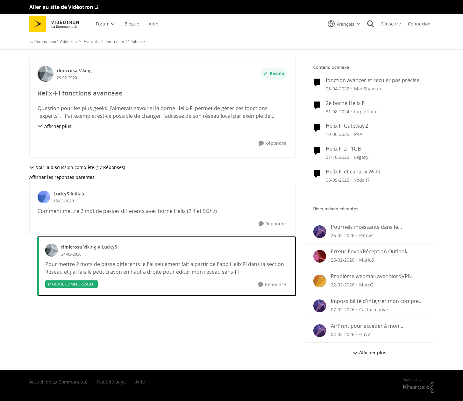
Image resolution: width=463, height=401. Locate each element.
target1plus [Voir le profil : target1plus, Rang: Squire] (366, 111)
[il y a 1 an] (337, 111)
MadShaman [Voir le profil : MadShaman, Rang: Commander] (367, 89)
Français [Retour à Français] (91, 41)
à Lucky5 (107, 247)
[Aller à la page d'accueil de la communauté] (56, 24)
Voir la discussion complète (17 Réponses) (77, 167)
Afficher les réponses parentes (62, 177)
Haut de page (111, 382)
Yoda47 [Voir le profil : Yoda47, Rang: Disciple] (362, 180)
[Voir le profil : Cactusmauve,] (319, 305)
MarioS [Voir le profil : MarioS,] (366, 260)
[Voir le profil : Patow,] (319, 231)
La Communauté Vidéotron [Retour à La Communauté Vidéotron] (53, 41)
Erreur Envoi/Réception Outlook (369, 251)
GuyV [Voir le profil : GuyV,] (364, 334)
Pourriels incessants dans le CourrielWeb (364, 227)
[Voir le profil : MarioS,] (319, 256)
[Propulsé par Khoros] (418, 385)
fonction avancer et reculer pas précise (372, 80)
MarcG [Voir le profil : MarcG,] (366, 285)
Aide (140, 382)
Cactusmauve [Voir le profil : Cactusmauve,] (373, 309)
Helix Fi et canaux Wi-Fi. (353, 171)
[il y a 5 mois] (342, 309)
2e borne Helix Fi (346, 103)
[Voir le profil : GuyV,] (319, 330)
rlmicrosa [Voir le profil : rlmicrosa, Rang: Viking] (67, 70)
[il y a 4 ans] (337, 88)
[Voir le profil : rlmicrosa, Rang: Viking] (45, 74)
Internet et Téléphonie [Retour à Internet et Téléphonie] (125, 41)
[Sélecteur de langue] (344, 24)
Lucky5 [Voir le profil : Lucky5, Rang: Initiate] (61, 194)
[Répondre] (272, 143)
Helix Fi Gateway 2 (347, 126)
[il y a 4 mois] (342, 235)
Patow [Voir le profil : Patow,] (365, 235)
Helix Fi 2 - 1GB (343, 148)
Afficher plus (54, 126)
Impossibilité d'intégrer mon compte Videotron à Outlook (375, 301)
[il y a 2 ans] (337, 157)
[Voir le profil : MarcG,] (319, 281)
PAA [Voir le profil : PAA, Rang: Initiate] (358, 134)
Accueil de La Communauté (58, 382)
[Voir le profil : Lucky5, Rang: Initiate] (44, 197)
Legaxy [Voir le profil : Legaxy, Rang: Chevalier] (361, 157)
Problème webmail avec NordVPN (371, 276)
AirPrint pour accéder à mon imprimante (365, 326)
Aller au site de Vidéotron (61, 7)
